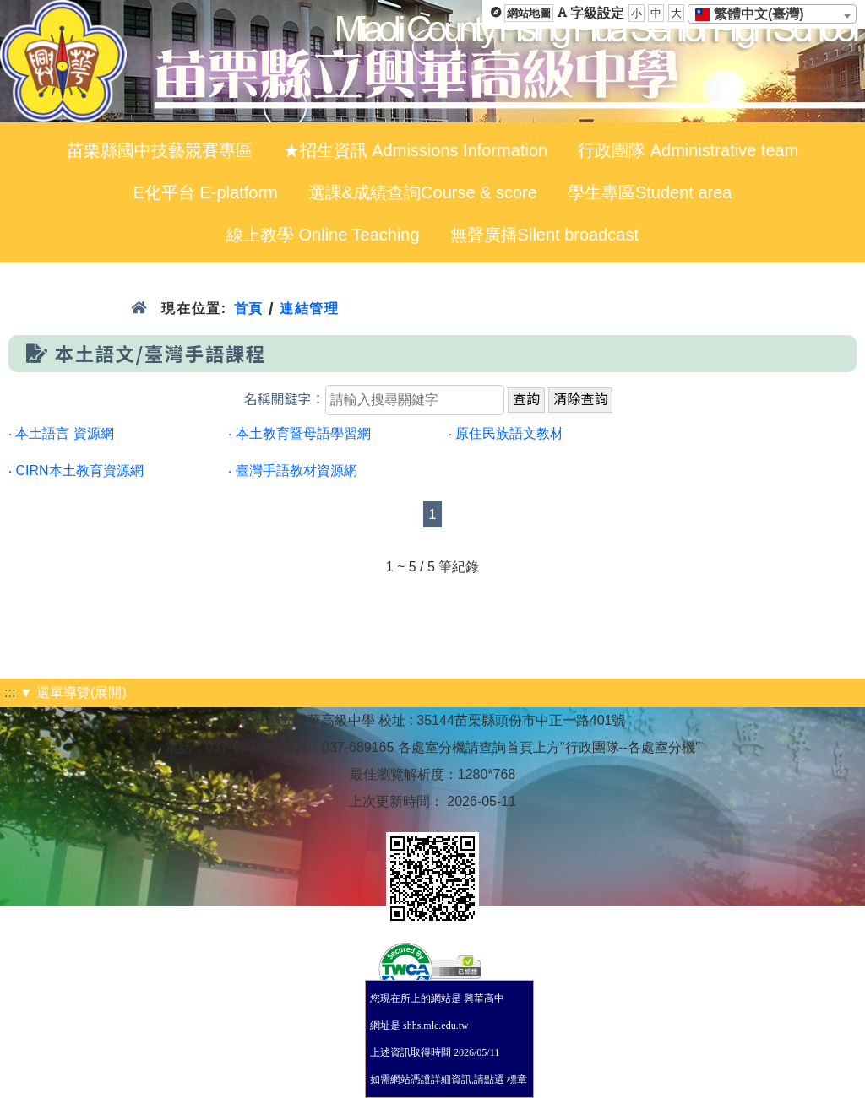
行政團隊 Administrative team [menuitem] (688, 150)
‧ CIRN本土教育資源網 (76, 470)
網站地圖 (529, 13)
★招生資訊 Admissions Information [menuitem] (415, 150)
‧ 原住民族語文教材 (506, 433)
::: (9, 692)
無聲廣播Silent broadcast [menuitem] (544, 234)
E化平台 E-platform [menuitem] (205, 192)
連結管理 (310, 308)
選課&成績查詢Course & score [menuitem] (422, 192)
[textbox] (754, 14)
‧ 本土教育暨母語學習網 (299, 433)
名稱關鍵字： (284, 399)
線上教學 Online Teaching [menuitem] (323, 234)
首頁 (249, 308)
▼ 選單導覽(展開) (73, 692)
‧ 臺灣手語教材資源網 (292, 470)
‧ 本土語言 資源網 (61, 433)
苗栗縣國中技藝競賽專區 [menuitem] (160, 150)
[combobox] (772, 14)
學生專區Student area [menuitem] (650, 192)
